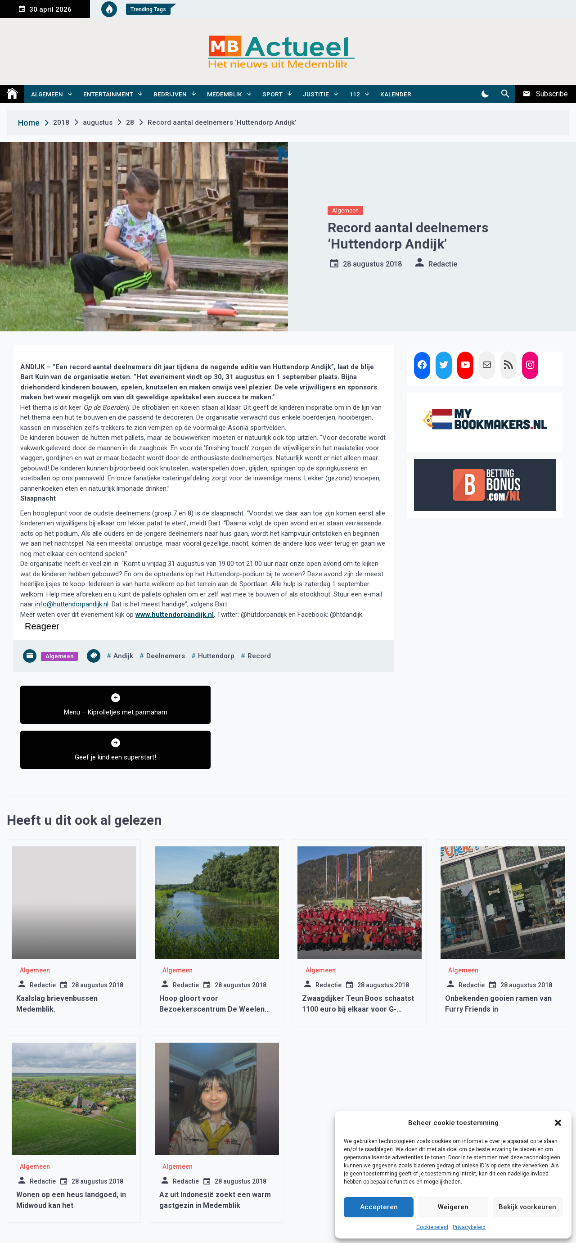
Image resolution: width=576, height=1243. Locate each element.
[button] (558, 1122)
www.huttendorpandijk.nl (174, 614)
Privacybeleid (469, 1227)
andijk (123, 656)
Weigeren (453, 1207)
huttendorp (216, 656)
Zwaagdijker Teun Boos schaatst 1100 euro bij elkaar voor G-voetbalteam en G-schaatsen (358, 964)
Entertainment (108, 94)
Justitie (316, 94)
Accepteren (379, 1207)
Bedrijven (170, 94)
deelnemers (165, 656)
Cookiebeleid (432, 1227)
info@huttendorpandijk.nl (71, 604)
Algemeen (47, 94)
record (259, 656)
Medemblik (224, 94)
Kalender (395, 94)
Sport (272, 94)
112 (354, 94)
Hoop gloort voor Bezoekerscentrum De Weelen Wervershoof (212, 964)
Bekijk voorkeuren (527, 1207)
